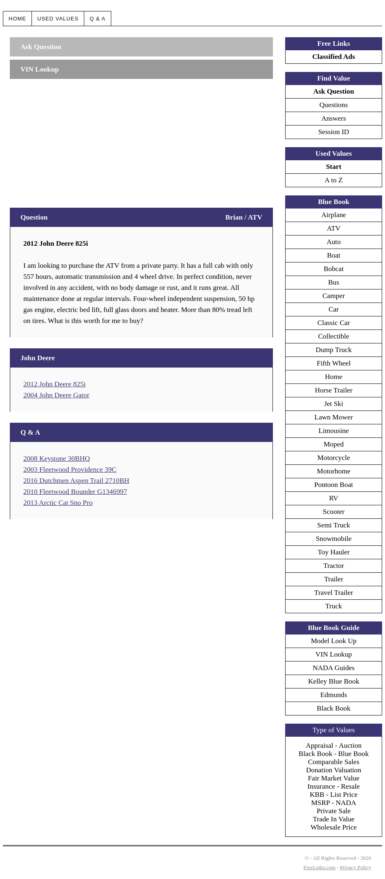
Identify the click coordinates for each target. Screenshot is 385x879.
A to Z (333, 180)
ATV (334, 228)
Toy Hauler (333, 552)
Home (17, 19)
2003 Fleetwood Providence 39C (70, 469)
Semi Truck (333, 525)
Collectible (333, 336)
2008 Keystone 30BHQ (56, 458)
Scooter (333, 512)
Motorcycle (333, 458)
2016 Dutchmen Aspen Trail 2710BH (76, 480)
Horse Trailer (334, 390)
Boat (333, 255)
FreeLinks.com (319, 867)
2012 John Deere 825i (54, 384)
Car (334, 309)
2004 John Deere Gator (56, 395)
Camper (333, 296)
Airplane (333, 215)
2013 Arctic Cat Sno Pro (57, 503)
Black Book (333, 708)
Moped (334, 444)
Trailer (333, 579)
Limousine (333, 431)
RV (333, 498)
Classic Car (333, 323)
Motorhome (334, 471)
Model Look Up (334, 641)
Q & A (98, 19)
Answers (333, 118)
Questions (334, 105)
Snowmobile (334, 539)
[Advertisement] (141, 139)
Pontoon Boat (333, 485)
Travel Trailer (333, 592)
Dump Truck (333, 350)
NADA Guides (334, 668)
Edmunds (333, 695)
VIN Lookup (333, 654)
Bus (333, 282)
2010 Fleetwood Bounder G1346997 (75, 492)
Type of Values (334, 730)
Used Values (58, 19)
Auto (333, 242)
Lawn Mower (334, 417)
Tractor (333, 566)
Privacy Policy (355, 867)
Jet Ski (333, 404)
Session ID (333, 132)
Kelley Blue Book (333, 681)
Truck (333, 606)
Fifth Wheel (334, 363)
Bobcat (334, 269)
